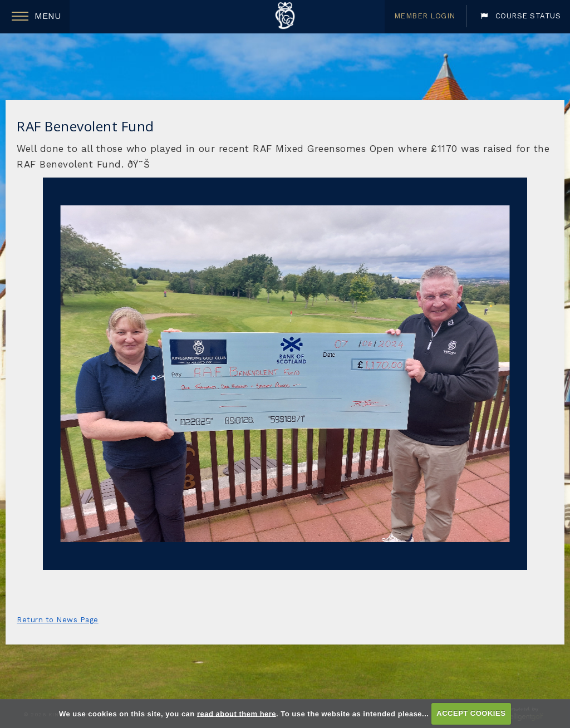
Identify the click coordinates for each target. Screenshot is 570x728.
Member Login (424, 16)
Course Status (520, 16)
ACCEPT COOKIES (470, 713)
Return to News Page (58, 620)
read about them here (236, 713)
